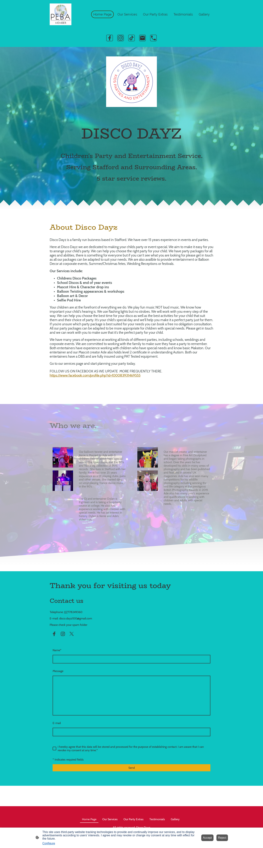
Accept (207, 837)
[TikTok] (131, 38)
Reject (222, 837)
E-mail (57, 723)
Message (58, 671)
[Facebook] (109, 38)
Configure (48, 843)
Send (131, 767)
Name (57, 650)
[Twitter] (71, 634)
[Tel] (153, 38)
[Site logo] (60, 14)
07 (66, 612)
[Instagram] (120, 38)
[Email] (142, 38)
